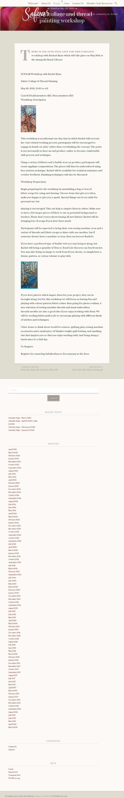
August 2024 (13, 501)
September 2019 (14, 604)
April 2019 (12, 620)
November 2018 (14, 635)
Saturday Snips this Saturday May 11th (41, 368)
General (11, 749)
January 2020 (13, 592)
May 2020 (12, 583)
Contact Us (12, 746)
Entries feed (12, 771)
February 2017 (13, 693)
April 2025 (12, 479)
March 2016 (12, 727)
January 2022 (13, 552)
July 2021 (12, 565)
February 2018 (13, 656)
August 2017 (12, 675)
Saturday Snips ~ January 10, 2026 (21, 429)
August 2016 (13, 711)
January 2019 (13, 629)
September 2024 (14, 497)
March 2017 (12, 690)
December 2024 (14, 488)
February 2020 (14, 589)
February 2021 (13, 571)
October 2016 (13, 705)
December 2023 (14, 525)
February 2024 (14, 519)
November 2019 (14, 598)
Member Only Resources (99, 3)
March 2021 (12, 568)
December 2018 (14, 632)
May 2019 (12, 617)
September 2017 (14, 672)
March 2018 (12, 653)
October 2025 (13, 464)
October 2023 (13, 531)
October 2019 (13, 601)
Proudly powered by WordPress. (19, 795)
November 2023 (14, 528)
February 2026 (14, 455)
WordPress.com (59, 795)
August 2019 (13, 607)
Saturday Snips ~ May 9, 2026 (19, 417)
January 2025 (13, 485)
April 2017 (12, 687)
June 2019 (12, 614)
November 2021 (14, 556)
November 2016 (14, 702)
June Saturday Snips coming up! (82, 368)
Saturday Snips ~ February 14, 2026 (21, 426)
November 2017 (14, 665)
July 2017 (11, 678)
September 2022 (14, 540)
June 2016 (12, 717)
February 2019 (13, 626)
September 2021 (14, 562)
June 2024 (12, 507)
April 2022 (12, 546)
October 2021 (13, 559)
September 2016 (14, 708)
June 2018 (12, 647)
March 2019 (12, 623)
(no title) (11, 423)
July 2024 (12, 504)
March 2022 (13, 549)
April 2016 (12, 723)
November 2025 (14, 461)
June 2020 (12, 580)
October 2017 (13, 669)
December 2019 (14, 595)
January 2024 (13, 522)
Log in (10, 768)
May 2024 (12, 510)
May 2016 (12, 720)
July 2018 (12, 644)
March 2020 (13, 586)
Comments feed (14, 774)
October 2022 (13, 537)
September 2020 (14, 574)
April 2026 (12, 449)
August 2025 (13, 470)
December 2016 (14, 699)
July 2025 (12, 473)
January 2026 (13, 458)
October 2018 (13, 638)
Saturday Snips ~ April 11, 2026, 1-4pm (22, 420)
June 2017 (12, 681)
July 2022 (12, 543)
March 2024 (13, 516)
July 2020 (12, 577)
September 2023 (14, 534)
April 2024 (12, 513)
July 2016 (12, 714)
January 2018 (13, 659)
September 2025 (14, 467)
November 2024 (14, 491)
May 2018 (12, 650)
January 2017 (13, 696)
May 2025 (12, 476)
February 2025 (14, 482)
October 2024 (13, 494)
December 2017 (14, 662)
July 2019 (12, 610)
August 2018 (13, 641)
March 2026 (13, 452)
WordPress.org (14, 777)
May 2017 (12, 684)
